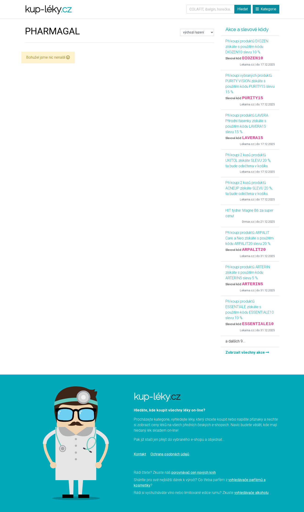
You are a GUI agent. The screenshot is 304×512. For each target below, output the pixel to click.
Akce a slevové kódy (246, 29)
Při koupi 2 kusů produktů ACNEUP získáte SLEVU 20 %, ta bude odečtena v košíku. (249, 188)
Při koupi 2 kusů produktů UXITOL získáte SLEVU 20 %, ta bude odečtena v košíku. (248, 160)
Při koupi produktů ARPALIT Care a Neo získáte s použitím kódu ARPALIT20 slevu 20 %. (249, 238)
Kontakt (140, 454)
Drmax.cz (248, 221)
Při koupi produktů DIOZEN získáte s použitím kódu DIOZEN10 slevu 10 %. (246, 46)
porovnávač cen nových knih (193, 472)
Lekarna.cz (247, 64)
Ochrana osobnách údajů (170, 454)
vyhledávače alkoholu (251, 492)
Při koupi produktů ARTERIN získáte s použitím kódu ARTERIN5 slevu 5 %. (247, 272)
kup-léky (48, 9)
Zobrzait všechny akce (247, 352)
